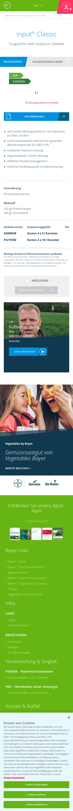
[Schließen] (69, 717)
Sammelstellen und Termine (28, 677)
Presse (12, 589)
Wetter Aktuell (18, 625)
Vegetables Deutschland (25, 594)
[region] (36, 762)
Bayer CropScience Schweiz (27, 583)
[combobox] (36, 116)
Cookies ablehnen (36, 794)
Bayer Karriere (18, 572)
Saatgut (13, 647)
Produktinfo (12, 61)
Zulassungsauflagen (48, 61)
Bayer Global (17, 561)
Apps (11, 620)
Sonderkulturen (19, 652)
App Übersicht (38, 521)
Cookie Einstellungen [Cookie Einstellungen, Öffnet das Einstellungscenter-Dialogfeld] (36, 784)
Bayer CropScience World (26, 567)
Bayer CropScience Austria (26, 578)
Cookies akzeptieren (36, 804)
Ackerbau (15, 642)
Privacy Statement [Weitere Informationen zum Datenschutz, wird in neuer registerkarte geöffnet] (14, 777)
